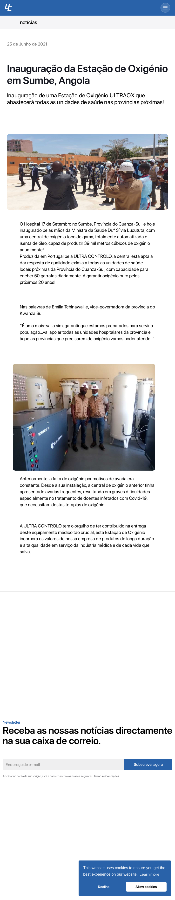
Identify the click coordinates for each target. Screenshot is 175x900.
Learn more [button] (149, 874)
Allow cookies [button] (146, 887)
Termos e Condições (106, 776)
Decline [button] (103, 887)
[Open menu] (165, 8)
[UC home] (8, 7)
